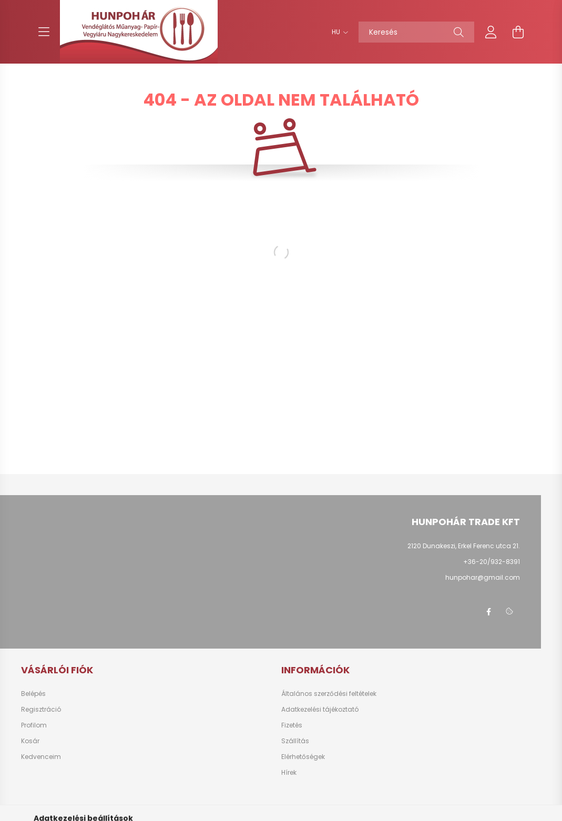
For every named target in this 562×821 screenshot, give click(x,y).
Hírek (289, 772)
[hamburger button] (44, 32)
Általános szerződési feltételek (328, 693)
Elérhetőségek (303, 757)
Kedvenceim (41, 757)
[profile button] (491, 32)
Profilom (34, 725)
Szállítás (295, 741)
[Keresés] (416, 32)
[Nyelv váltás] (337, 32)
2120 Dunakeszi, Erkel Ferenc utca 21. (463, 545)
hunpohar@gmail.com (482, 577)
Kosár (30, 741)
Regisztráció (41, 709)
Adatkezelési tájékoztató (320, 709)
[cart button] (518, 32)
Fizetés (291, 725)
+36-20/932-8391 (491, 561)
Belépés (33, 693)
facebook (488, 611)
